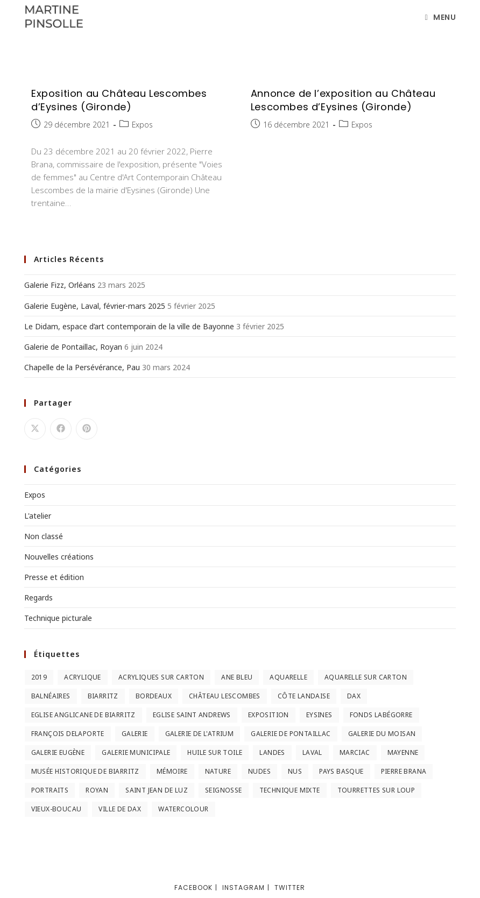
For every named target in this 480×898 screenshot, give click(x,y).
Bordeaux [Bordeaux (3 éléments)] (154, 696)
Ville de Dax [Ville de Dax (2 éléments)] (119, 809)
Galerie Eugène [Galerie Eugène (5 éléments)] (58, 752)
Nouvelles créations (59, 556)
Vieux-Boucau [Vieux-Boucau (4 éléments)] (56, 809)
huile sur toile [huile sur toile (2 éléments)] (214, 752)
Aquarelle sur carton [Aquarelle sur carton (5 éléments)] (365, 677)
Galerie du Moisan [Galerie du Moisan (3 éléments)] (382, 733)
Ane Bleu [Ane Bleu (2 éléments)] (236, 677)
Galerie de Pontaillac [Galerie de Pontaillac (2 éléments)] (290, 733)
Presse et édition (54, 577)
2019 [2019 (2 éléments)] (39, 677)
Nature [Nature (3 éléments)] (218, 771)
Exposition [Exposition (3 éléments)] (268, 714)
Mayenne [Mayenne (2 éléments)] (403, 752)
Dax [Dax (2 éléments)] (354, 696)
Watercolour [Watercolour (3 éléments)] (183, 809)
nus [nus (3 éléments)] (295, 771)
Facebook (193, 887)
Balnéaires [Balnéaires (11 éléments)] (50, 696)
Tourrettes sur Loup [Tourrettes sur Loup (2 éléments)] (376, 790)
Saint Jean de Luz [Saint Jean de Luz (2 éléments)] (156, 790)
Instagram (243, 887)
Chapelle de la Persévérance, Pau (82, 367)
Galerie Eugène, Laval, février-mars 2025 (94, 306)
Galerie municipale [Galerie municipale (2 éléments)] (136, 752)
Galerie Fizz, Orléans (59, 285)
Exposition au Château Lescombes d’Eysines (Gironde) (119, 100)
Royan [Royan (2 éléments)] (97, 790)
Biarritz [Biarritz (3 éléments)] (103, 696)
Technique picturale (58, 618)
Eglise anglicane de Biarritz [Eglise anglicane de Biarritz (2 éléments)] (83, 714)
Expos (142, 124)
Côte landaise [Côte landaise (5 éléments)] (304, 696)
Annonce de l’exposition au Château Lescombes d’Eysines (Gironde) (343, 100)
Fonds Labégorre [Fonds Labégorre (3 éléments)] (381, 714)
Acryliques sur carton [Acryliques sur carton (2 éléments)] (161, 677)
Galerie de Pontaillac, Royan (73, 347)
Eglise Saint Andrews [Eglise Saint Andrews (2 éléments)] (192, 714)
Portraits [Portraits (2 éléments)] (50, 790)
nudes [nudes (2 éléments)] (259, 771)
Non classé (43, 536)
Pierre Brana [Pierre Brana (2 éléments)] (404, 771)
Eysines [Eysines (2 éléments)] (319, 714)
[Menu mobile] (440, 17)
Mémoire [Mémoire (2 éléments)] (172, 771)
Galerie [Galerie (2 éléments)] (135, 733)
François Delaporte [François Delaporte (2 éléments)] (67, 733)
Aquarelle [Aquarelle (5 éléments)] (288, 677)
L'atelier (37, 516)
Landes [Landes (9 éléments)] (272, 752)
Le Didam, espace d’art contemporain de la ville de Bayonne (129, 326)
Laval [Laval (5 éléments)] (312, 752)
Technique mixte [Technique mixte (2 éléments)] (289, 790)
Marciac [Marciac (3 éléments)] (355, 752)
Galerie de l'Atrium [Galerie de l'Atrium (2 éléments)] (199, 733)
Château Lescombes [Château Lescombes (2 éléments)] (224, 696)
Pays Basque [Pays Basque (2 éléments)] (341, 771)
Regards (38, 597)
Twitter (289, 887)
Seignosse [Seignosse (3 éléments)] (223, 790)
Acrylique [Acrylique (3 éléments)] (82, 677)
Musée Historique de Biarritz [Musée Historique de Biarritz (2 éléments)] (85, 771)
